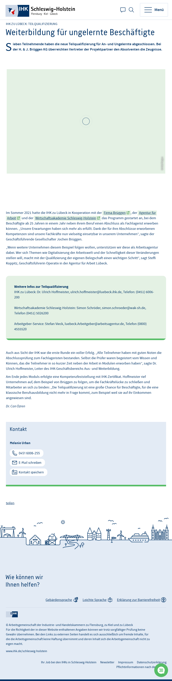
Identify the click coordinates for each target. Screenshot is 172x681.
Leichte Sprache (95, 600)
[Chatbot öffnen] (161, 670)
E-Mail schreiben (30, 463)
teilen (10, 503)
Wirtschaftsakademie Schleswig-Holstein (65, 218)
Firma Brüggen (115, 213)
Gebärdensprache (59, 600)
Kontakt (122, 9)
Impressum (125, 662)
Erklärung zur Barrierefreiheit (138, 600)
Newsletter (107, 662)
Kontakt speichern (31, 472)
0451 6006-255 (29, 453)
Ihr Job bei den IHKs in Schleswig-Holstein (68, 662)
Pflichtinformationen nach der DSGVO (141, 667)
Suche (131, 9)
